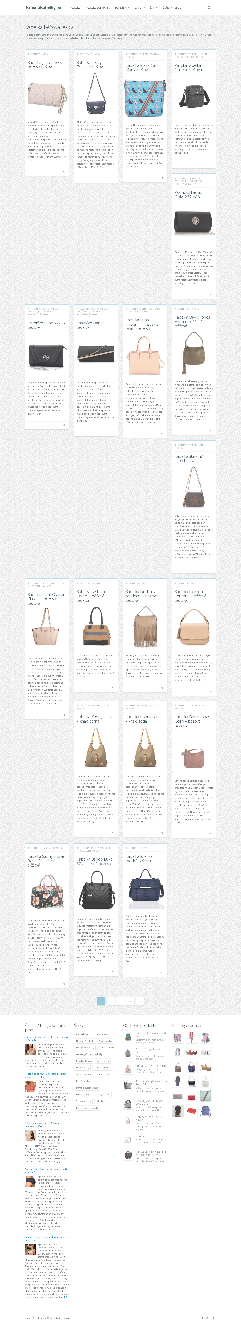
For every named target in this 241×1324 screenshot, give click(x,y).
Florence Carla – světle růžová (149, 1118)
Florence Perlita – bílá (148, 1136)
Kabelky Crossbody (89, 54)
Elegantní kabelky (187, 178)
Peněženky (121, 7)
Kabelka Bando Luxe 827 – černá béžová (95, 861)
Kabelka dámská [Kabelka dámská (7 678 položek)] (84, 1061)
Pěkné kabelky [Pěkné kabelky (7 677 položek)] (83, 1081)
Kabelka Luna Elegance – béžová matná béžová (142, 324)
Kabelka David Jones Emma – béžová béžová (192, 321)
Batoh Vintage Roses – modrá (149, 1051)
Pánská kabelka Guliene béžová (188, 67)
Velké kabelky (56, 848)
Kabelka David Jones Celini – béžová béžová (192, 721)
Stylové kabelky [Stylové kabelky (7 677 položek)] (83, 1074)
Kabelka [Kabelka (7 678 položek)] (99, 1101)
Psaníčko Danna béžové (91, 325)
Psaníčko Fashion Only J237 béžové (190, 194)
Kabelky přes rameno (188, 308)
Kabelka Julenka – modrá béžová (141, 858)
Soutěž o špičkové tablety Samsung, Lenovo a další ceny (43, 1124)
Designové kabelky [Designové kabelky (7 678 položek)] (85, 1047)
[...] (44, 1066)
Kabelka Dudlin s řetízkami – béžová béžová (142, 596)
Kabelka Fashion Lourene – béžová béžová (190, 596)
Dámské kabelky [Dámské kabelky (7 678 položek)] (106, 1047)
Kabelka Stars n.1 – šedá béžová (191, 458)
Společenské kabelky (185, 184)
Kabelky (73, 7)
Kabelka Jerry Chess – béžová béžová (46, 64)
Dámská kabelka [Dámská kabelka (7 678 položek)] (101, 1067)
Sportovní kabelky (194, 57)
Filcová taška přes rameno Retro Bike (151, 1083)
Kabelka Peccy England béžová (91, 64)
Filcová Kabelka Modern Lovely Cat (150, 1102)
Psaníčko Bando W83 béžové (46, 325)
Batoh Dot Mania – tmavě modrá (151, 1034)
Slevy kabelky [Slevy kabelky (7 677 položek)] (103, 1061)
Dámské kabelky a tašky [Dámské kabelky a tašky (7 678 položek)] (87, 1087)
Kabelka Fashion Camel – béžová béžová (91, 596)
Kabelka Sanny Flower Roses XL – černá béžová (46, 860)
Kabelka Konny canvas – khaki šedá (145, 719)
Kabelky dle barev (96, 7)
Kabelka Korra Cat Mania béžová (141, 67)
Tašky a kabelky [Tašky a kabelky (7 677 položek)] (83, 1101)
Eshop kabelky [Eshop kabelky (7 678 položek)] (83, 1094)
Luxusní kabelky (45, 586)
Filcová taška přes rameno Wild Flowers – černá (151, 1153)
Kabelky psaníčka (39, 54)
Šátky (153, 7)
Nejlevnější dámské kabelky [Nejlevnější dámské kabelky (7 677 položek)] (89, 1054)
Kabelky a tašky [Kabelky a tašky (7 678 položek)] (103, 1074)
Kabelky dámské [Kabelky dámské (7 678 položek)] (102, 1094)
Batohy (139, 7)
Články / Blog (171, 7)
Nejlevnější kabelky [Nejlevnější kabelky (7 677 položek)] (85, 1041)
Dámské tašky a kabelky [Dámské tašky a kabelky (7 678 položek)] (87, 1108)
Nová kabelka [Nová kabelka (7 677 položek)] (105, 1041)
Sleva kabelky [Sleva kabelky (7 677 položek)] (101, 1034)
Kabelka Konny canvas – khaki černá (96, 719)
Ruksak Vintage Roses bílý (151, 1066)
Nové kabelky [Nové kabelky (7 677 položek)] (82, 1067)
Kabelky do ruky (39, 848)
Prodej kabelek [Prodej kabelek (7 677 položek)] (83, 1034)
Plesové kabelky (193, 181)
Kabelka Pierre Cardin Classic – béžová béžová (46, 599)
